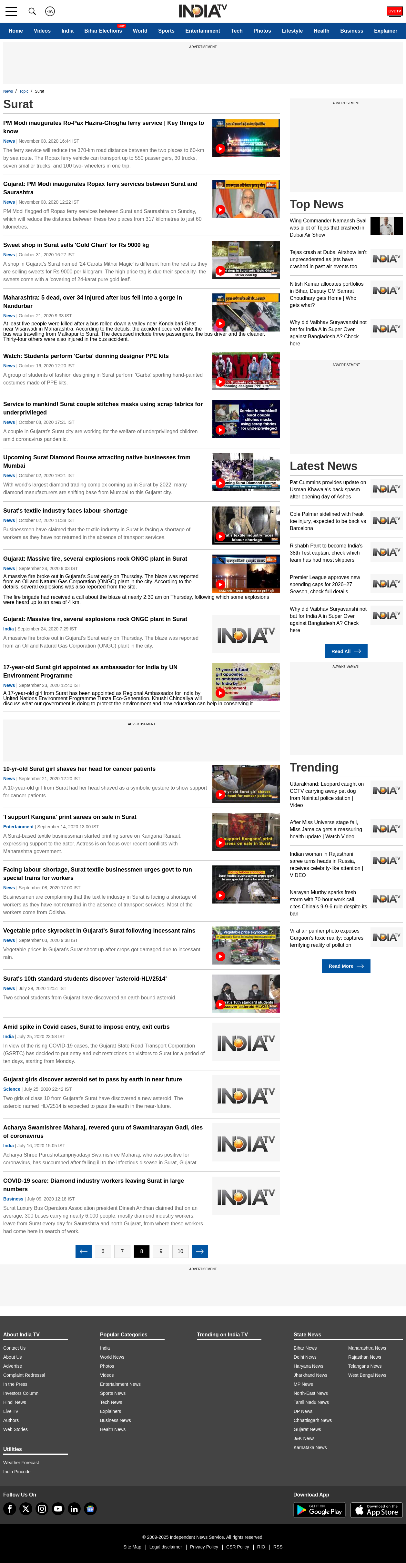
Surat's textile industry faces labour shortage (65, 510)
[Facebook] (9, 1508)
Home (16, 31)
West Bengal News (367, 1375)
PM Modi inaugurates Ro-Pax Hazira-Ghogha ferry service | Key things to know (103, 127)
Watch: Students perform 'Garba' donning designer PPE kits (86, 356)
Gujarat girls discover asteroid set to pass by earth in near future (92, 1079)
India (68, 31)
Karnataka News (310, 1447)
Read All (346, 651)
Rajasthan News (364, 1357)
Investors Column (20, 1393)
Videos (42, 31)
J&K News (304, 1438)
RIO (261, 1546)
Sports (166, 31)
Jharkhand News (310, 1375)
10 (180, 1251)
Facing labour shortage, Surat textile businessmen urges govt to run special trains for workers (97, 873)
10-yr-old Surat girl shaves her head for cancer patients (79, 769)
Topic (23, 91)
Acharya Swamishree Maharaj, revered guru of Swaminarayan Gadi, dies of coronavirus (103, 1131)
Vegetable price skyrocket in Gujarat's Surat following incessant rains (99, 930)
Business (351, 31)
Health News (113, 1429)
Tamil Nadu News (311, 1402)
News (8, 91)
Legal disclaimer (165, 1546)
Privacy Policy (204, 1546)
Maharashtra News (367, 1348)
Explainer (385, 31)
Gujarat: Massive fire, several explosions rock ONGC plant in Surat (95, 559)
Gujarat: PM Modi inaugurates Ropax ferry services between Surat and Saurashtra (100, 188)
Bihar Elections (103, 31)
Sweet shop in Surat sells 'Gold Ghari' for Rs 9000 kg (76, 245)
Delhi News (305, 1357)
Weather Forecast (21, 1462)
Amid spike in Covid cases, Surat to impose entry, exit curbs (86, 1027)
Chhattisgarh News (313, 1420)
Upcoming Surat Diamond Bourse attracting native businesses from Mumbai (96, 461)
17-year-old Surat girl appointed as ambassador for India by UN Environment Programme (90, 671)
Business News (115, 1420)
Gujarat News (307, 1429)
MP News (303, 1384)
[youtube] (58, 1508)
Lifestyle (292, 31)
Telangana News (365, 1366)
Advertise (12, 1366)
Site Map (132, 1546)
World (140, 31)
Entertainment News (120, 1384)
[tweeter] (25, 1508)
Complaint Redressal (24, 1375)
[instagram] (42, 1508)
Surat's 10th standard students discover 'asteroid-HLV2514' (85, 979)
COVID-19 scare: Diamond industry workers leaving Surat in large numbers (93, 1185)
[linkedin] (74, 1508)
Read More (346, 966)
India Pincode (17, 1471)
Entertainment (203, 31)
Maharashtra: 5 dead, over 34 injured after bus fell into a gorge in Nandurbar (92, 301)
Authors (11, 1420)
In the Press (15, 1384)
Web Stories (15, 1429)
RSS (278, 1546)
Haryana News (308, 1366)
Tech (237, 31)
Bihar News (305, 1348)
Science (11, 1089)
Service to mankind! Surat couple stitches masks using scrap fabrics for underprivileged (103, 408)
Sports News (113, 1393)
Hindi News (14, 1402)
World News (112, 1357)
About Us (12, 1357)
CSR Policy (237, 1546)
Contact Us (14, 1348)
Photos (262, 31)
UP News (303, 1411)
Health (322, 31)
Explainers (110, 1411)
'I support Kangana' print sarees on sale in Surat (70, 817)
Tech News (111, 1402)
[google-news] (90, 1508)
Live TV (10, 1411)
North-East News (311, 1393)
